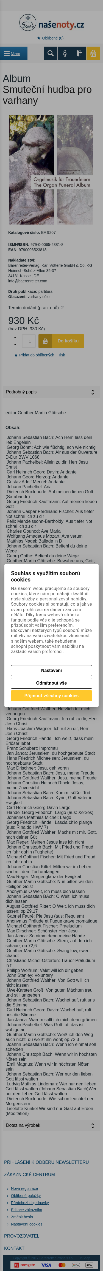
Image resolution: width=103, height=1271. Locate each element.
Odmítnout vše (51, 683)
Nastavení (51, 670)
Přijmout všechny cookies (51, 695)
